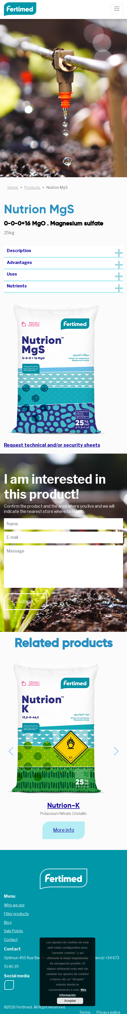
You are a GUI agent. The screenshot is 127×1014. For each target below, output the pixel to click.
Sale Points (13, 931)
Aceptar (70, 1001)
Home (13, 187)
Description (19, 250)
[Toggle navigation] (116, 8)
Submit (25, 601)
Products (32, 187)
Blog (8, 922)
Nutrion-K (63, 805)
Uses (12, 274)
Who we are (14, 905)
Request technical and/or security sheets (52, 445)
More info (63, 830)
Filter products (16, 914)
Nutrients (17, 286)
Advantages (19, 262)
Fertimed (24, 8)
